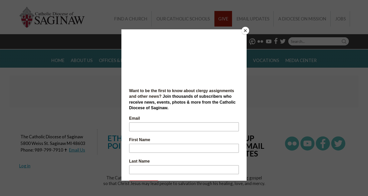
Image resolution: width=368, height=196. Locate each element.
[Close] (245, 30)
